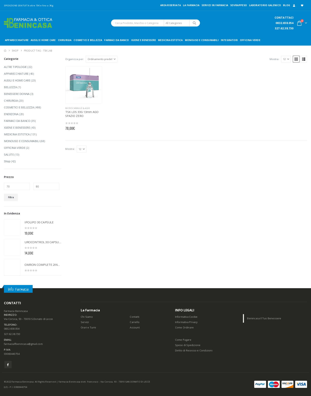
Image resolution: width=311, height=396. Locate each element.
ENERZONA (11, 114)
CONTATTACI (284, 17)
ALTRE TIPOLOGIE (15, 67)
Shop (7, 161)
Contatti (134, 317)
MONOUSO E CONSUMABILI (202, 40)
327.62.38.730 (284, 28)
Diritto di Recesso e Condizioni (193, 350)
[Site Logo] (28, 23)
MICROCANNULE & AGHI (77, 108)
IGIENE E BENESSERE (143, 40)
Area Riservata (170, 5)
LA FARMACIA (191, 5)
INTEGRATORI (229, 40)
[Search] (194, 23)
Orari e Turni (88, 327)
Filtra (11, 197)
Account (134, 327)
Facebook (8, 364)
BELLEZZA (10, 87)
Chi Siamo (87, 317)
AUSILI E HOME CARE (43, 40)
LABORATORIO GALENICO (265, 5)
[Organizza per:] (101, 59)
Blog (286, 5)
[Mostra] (286, 59)
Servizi (85, 322)
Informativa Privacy (186, 322)
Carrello (134, 322)
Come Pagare (183, 339)
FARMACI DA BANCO (116, 40)
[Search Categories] (177, 23)
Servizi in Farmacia (215, 5)
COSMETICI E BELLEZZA (88, 40)
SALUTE (9, 154)
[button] (296, 59)
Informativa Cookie (186, 317)
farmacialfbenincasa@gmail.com (23, 344)
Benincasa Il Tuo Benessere (264, 318)
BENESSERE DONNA (16, 94)
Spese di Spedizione (188, 345)
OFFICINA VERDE (250, 40)
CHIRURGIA (65, 40)
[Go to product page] (83, 85)
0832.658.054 (284, 23)
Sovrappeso (238, 5)
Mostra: (274, 59)
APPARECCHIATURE (16, 40)
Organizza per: (74, 59)
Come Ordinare (184, 327)
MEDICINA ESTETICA (170, 40)
